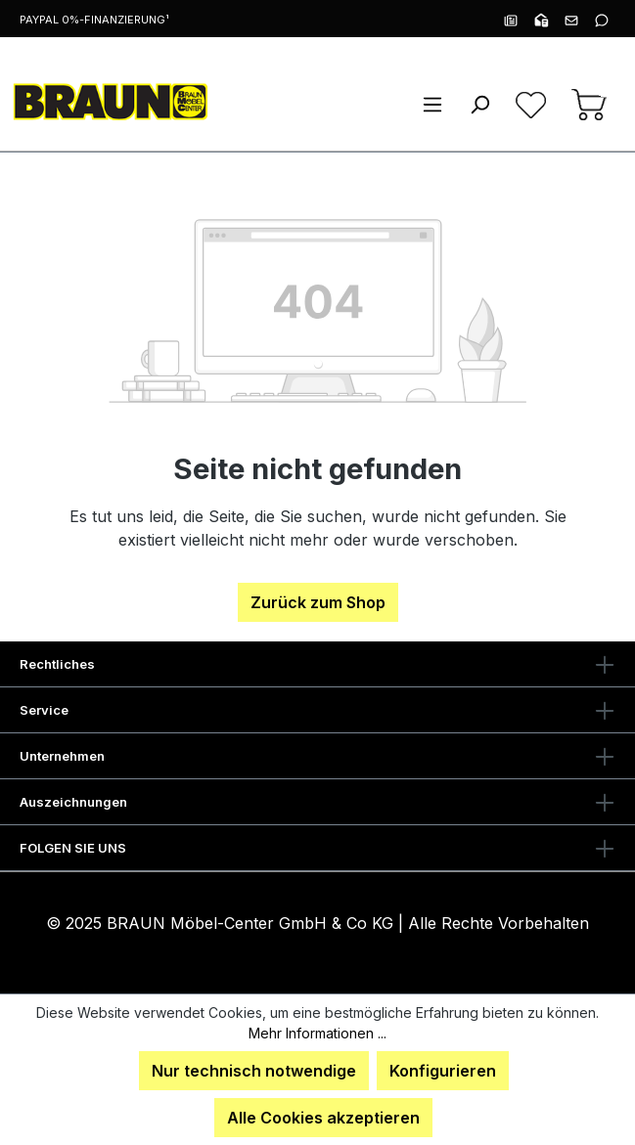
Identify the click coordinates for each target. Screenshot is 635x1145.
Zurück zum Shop (318, 602)
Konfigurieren (442, 1070)
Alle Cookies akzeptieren (323, 1117)
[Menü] (432, 103)
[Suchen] (479, 103)
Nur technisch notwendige (254, 1070)
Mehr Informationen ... (317, 1033)
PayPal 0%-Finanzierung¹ (94, 19)
